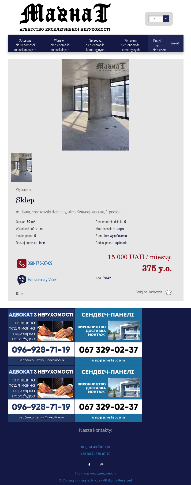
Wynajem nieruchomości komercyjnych (130, 45)
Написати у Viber (36, 279)
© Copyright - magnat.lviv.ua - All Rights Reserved (95, 480)
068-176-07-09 (34, 263)
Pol (160, 18)
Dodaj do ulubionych (148, 292)
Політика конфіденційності (95, 473)
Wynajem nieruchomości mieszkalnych (60, 45)
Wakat (175, 43)
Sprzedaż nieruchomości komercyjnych (95, 45)
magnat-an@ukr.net (95, 447)
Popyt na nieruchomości (159, 45)
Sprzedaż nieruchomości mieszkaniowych (25, 45)
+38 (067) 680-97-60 (95, 454)
